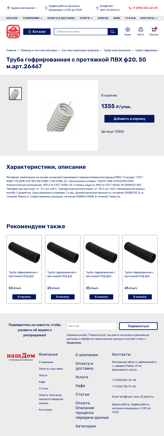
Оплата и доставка (61, 18)
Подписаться (138, 326)
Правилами (74, 342)
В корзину (24, 296)
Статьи (130, 18)
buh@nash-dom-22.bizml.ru (110, 7)
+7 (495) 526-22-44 (145, 7)
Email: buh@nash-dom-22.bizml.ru (133, 396)
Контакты (147, 18)
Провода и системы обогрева (39, 50)
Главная (11, 50)
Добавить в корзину (129, 119)
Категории (45, 409)
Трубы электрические (117, 50)
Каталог (12, 18)
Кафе (116, 18)
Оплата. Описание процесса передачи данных (51, 399)
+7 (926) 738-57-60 (124, 386)
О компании (31, 18)
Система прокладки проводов (80, 50)
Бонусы (103, 18)
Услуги (85, 18)
